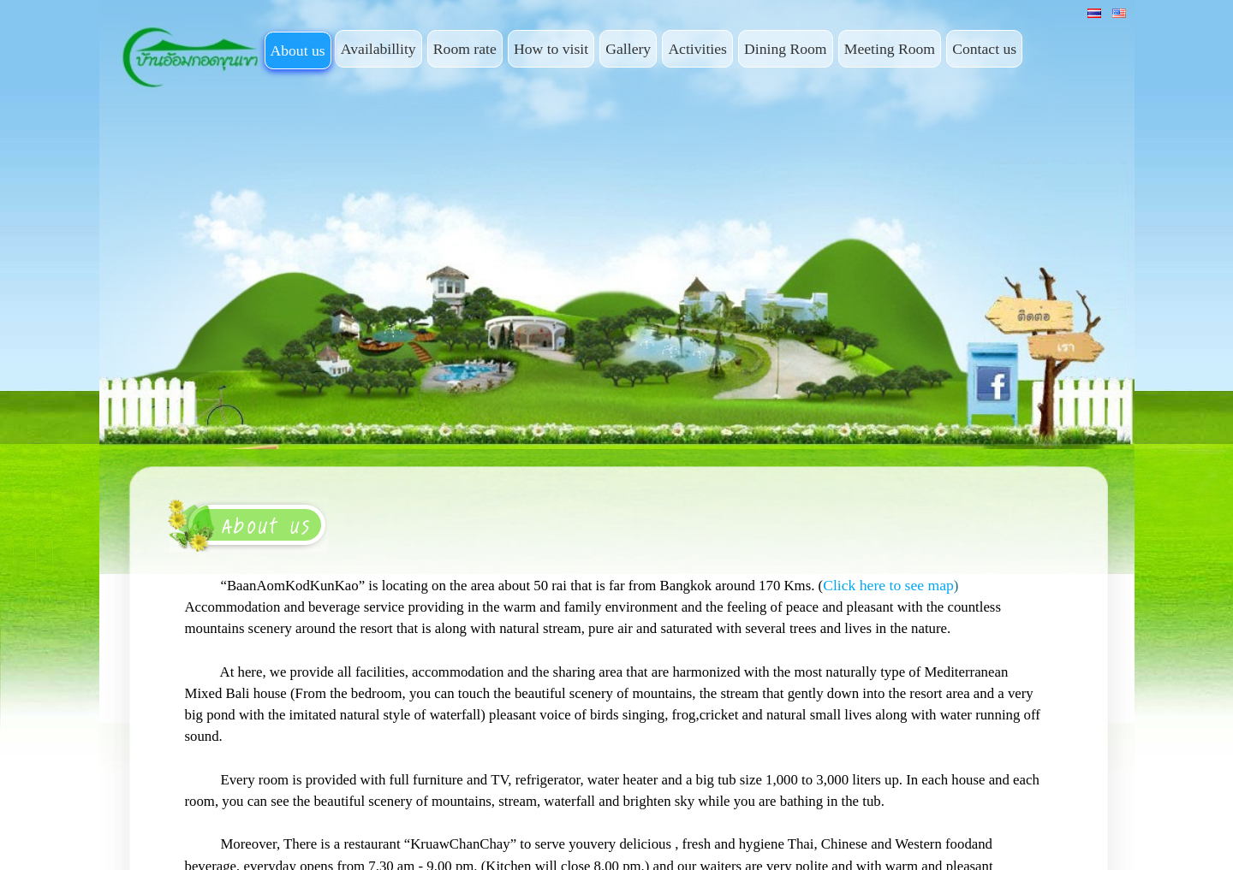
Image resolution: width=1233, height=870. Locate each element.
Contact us (984, 48)
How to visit (551, 48)
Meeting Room (889, 48)
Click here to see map (888, 585)
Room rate (465, 48)
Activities (697, 48)
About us (298, 50)
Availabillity (378, 48)
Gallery (628, 48)
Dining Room (785, 48)
